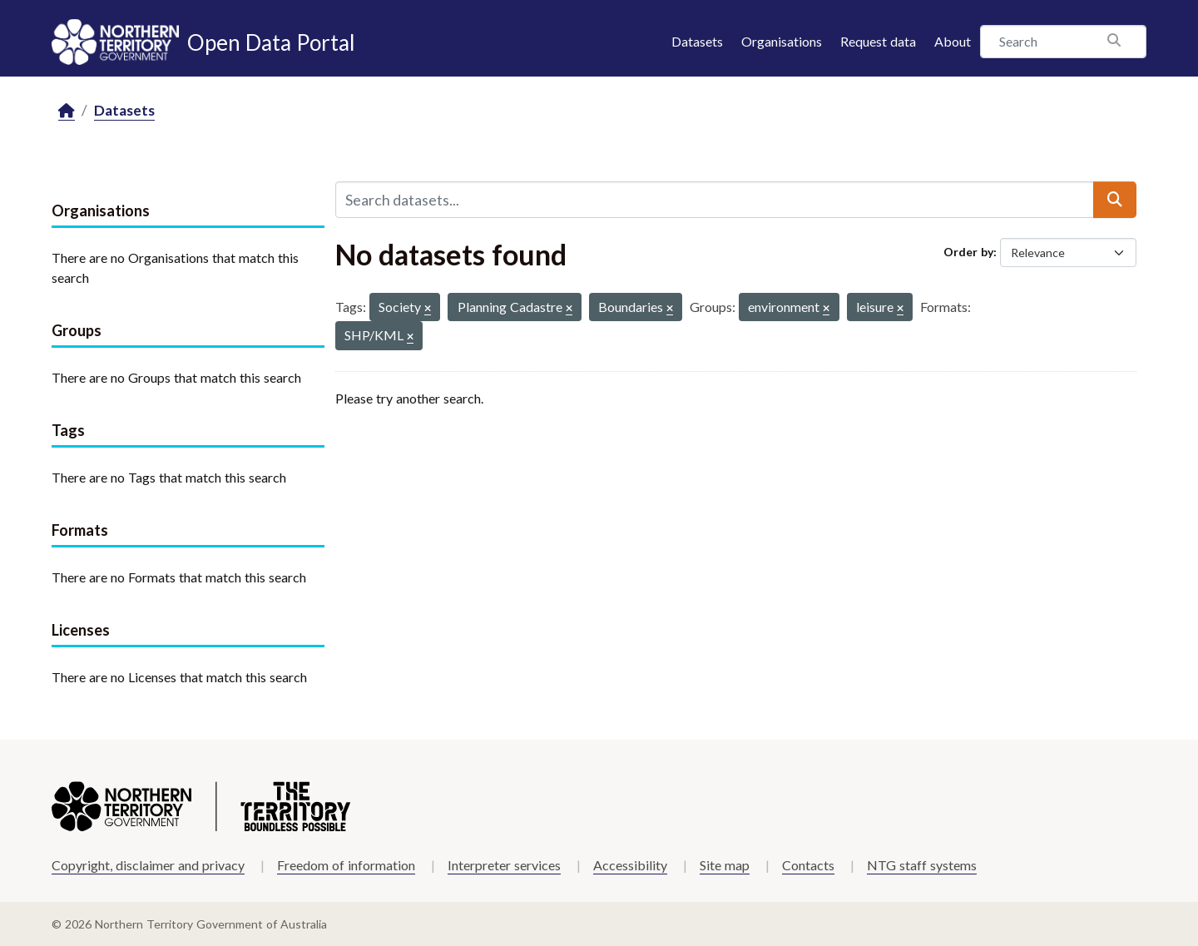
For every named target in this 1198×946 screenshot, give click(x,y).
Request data (878, 41)
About (952, 41)
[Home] (66, 111)
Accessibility (630, 865)
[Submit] (1114, 199)
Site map (725, 865)
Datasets (697, 41)
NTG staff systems (922, 865)
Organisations (781, 41)
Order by (968, 252)
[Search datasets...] (714, 199)
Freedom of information (346, 865)
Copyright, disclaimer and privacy (148, 865)
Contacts (808, 865)
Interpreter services (504, 865)
